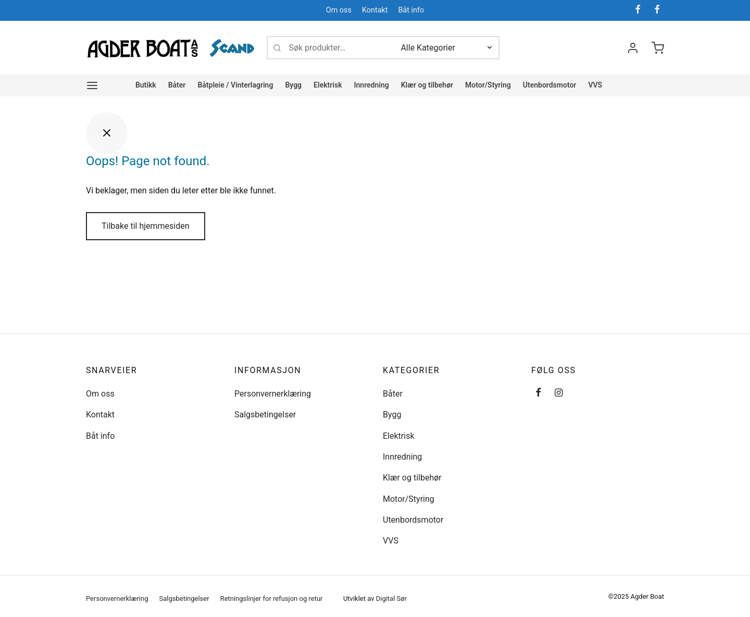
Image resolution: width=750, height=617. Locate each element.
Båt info (411, 10)
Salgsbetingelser (265, 414)
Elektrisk (328, 85)
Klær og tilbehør (427, 85)
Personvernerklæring (272, 394)
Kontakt (375, 10)
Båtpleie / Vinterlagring (235, 85)
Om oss (339, 10)
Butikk (145, 85)
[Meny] (92, 85)
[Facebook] (638, 10)
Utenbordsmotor (550, 85)
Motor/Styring (488, 85)
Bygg (293, 85)
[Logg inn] (633, 48)
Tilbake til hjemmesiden (146, 226)
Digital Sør (391, 598)
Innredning (371, 85)
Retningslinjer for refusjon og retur (271, 598)
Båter (177, 85)
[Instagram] (559, 393)
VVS (595, 85)
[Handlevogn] (658, 48)
